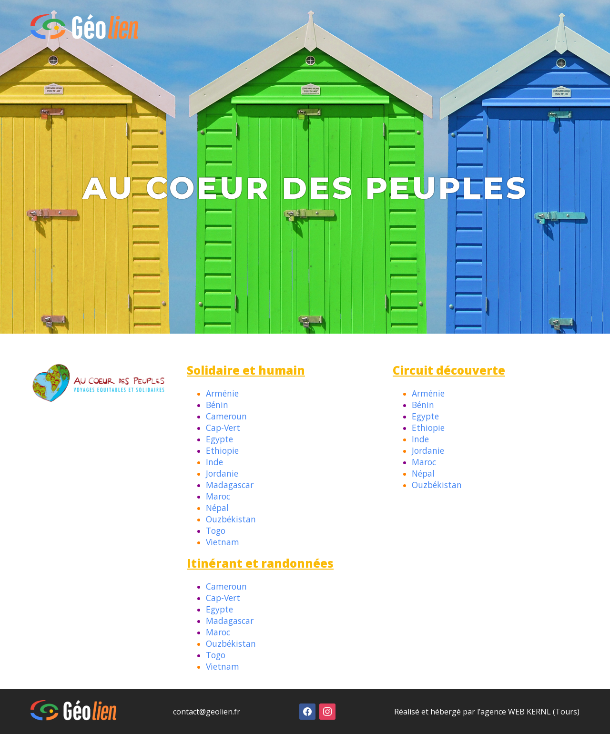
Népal (217, 507)
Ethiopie (222, 450)
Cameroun (226, 416)
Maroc (218, 496)
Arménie (222, 393)
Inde (214, 462)
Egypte (219, 439)
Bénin (217, 404)
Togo (215, 530)
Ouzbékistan (231, 519)
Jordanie (222, 473)
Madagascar (230, 484)
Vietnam (222, 542)
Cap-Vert (223, 427)
